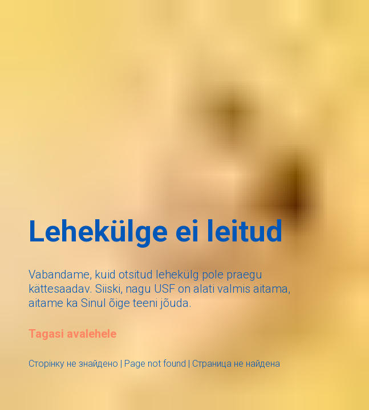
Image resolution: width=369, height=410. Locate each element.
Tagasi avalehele (72, 334)
